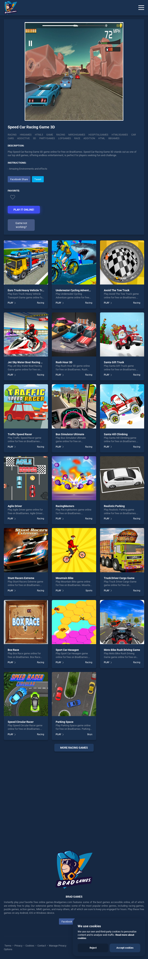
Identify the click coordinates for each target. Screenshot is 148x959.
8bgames (113, 138)
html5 (39, 134)
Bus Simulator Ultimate (70, 434)
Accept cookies (125, 947)
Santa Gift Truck (114, 362)
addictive (23, 138)
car (133, 134)
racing (60, 134)
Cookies (30, 945)
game (49, 134)
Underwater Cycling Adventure (74, 290)
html (101, 138)
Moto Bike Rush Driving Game (122, 649)
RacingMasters (65, 506)
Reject (93, 947)
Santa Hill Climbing (116, 434)
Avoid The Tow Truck (116, 290)
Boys (89, 734)
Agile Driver (15, 506)
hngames (26, 134)
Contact (41, 945)
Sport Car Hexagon (67, 649)
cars (11, 138)
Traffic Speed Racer (20, 434)
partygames (47, 138)
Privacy (18, 945)
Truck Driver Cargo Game (119, 578)
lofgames (64, 138)
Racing (12, 134)
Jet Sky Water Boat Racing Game (28, 362)
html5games (120, 134)
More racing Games (74, 747)
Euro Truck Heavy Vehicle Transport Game (34, 290)
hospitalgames (98, 134)
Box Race (13, 649)
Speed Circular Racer (21, 721)
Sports (89, 590)
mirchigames (76, 134)
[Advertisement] (74, 796)
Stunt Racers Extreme (21, 578)
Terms (8, 945)
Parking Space (64, 721)
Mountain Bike (64, 578)
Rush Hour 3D (64, 362)
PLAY (10, 302)
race (77, 138)
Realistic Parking (114, 506)
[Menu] (141, 7)
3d (34, 138)
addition (89, 138)
